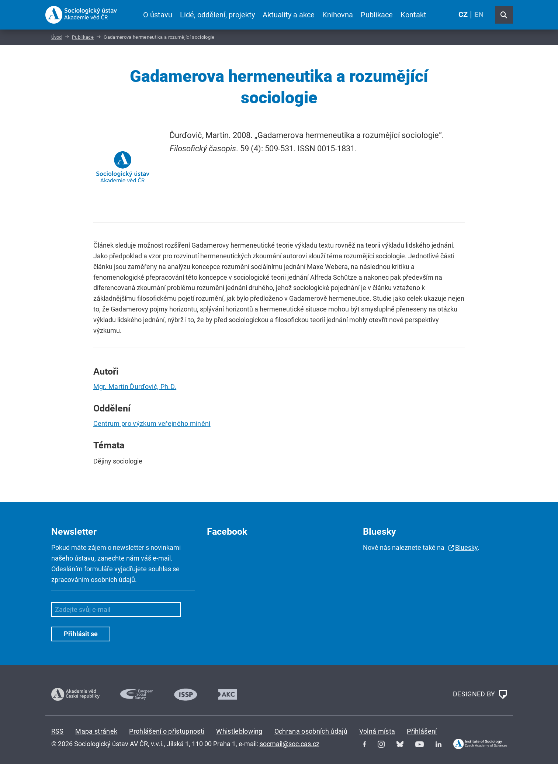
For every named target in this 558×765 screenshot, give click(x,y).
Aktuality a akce (288, 14)
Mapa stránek (96, 732)
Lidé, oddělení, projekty (217, 14)
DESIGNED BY (480, 695)
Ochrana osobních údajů (310, 732)
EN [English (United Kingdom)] (479, 14)
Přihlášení (422, 732)
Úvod (56, 38)
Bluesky (466, 548)
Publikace (377, 14)
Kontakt (413, 14)
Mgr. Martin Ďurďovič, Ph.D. (135, 388)
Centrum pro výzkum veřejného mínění (152, 424)
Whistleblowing (239, 732)
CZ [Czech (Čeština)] (463, 14)
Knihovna (337, 14)
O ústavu (157, 14)
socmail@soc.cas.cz (289, 744)
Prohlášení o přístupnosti (166, 732)
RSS (57, 732)
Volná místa (377, 732)
